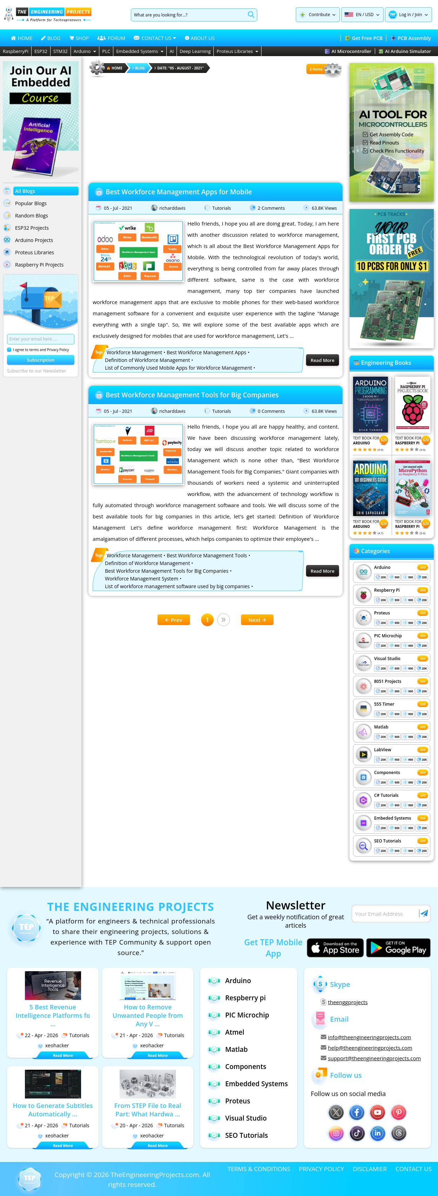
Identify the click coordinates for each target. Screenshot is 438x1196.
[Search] (188, 15)
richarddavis (172, 208)
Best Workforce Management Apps (206, 352)
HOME (22, 38)
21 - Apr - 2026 (132, 1035)
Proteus (382, 613)
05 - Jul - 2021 (118, 208)
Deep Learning (195, 51)
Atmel (225, 1032)
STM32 (60, 51)
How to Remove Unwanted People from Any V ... (148, 1015)
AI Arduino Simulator (405, 51)
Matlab (381, 727)
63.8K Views (324, 208)
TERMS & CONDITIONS (259, 1169)
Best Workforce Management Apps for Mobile (179, 191)
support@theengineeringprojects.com (371, 1058)
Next (257, 619)
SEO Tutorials (387, 841)
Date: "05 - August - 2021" (179, 68)
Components (387, 772)
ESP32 (40, 51)
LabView (382, 750)
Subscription (41, 360)
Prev (173, 619)
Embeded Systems (392, 818)
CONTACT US (414, 1169)
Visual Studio (387, 658)
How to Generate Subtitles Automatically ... (53, 1109)
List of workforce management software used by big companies (177, 586)
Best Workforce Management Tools (207, 555)
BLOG (50, 38)
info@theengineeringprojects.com (366, 1037)
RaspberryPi (15, 51)
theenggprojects (344, 1002)
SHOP (79, 38)
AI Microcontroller (348, 51)
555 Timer (384, 704)
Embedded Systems (140, 51)
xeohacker (53, 1045)
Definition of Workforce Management (147, 360)
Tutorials (221, 208)
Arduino (85, 51)
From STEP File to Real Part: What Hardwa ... (147, 1109)
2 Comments (271, 208)
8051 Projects (387, 681)
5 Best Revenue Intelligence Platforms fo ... (52, 1015)
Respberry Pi (387, 590)
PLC (106, 51)
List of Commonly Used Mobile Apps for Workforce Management (178, 367)
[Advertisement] (215, 128)
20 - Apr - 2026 (132, 1125)
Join (418, 15)
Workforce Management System (141, 578)
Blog (138, 68)
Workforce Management (134, 352)
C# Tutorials (386, 795)
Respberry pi (236, 997)
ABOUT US (200, 38)
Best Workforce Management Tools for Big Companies (192, 394)
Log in (405, 15)
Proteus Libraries (237, 51)
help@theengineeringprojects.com (366, 1047)
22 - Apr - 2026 (37, 1035)
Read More (322, 360)
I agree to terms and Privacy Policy (38, 349)
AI (172, 51)
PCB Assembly (411, 38)
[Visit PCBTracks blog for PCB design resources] (392, 346)
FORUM (111, 38)
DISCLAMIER (370, 1169)
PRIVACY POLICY (321, 1169)
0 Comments (271, 411)
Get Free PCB (364, 38)
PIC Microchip (388, 636)
